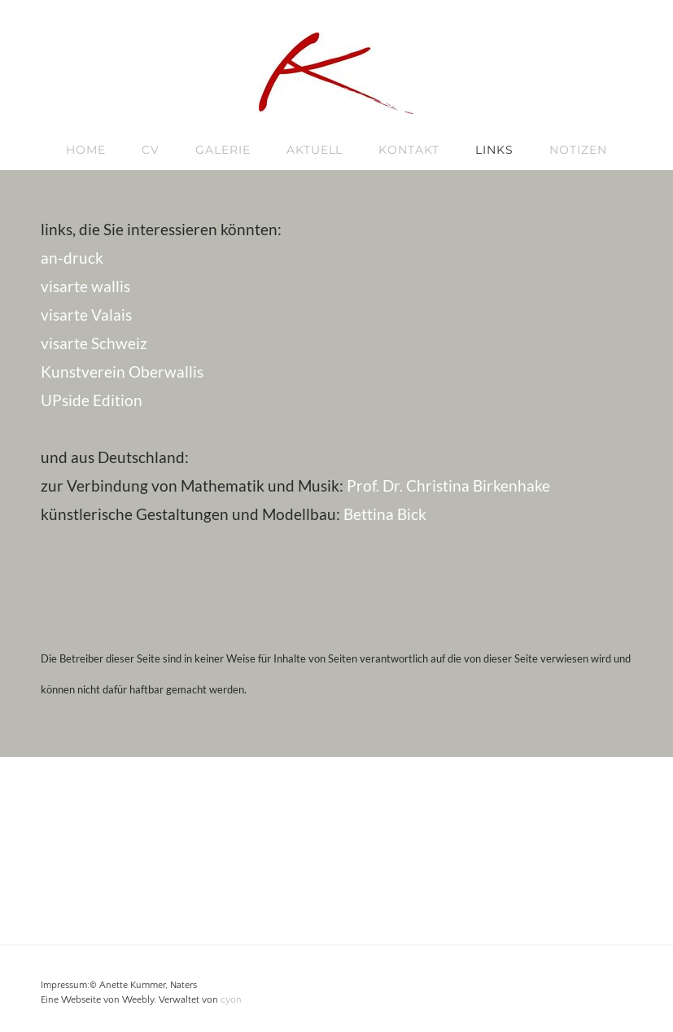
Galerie (223, 149)
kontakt (408, 149)
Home (86, 149)
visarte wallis (85, 286)
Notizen (578, 149)
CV (151, 149)
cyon (231, 1000)
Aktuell (314, 149)
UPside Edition (91, 400)
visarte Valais (86, 314)
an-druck (72, 257)
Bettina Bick (384, 514)
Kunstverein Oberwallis (122, 371)
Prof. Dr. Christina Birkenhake (448, 485)
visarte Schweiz (94, 343)
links (494, 149)
